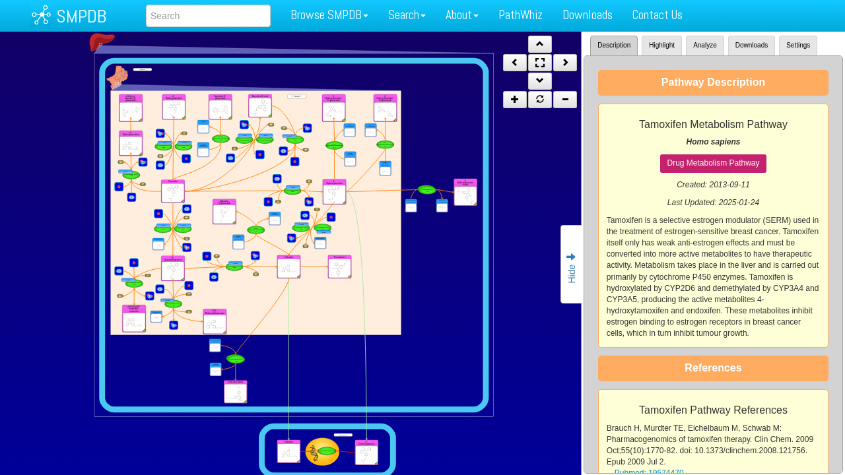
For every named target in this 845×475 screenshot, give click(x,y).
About (462, 15)
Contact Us (657, 15)
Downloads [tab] (751, 45)
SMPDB (81, 16)
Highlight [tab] (662, 45)
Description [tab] (613, 45)
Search (407, 15)
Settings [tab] (798, 45)
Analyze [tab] (705, 45)
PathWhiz (520, 15)
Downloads (587, 15)
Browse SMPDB (329, 15)
